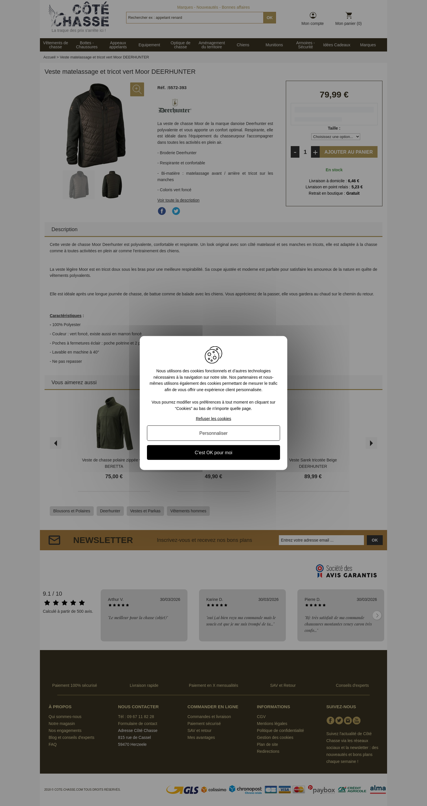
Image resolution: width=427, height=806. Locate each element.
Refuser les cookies (213, 418)
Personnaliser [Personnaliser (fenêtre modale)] (213, 432)
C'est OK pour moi (213, 452)
